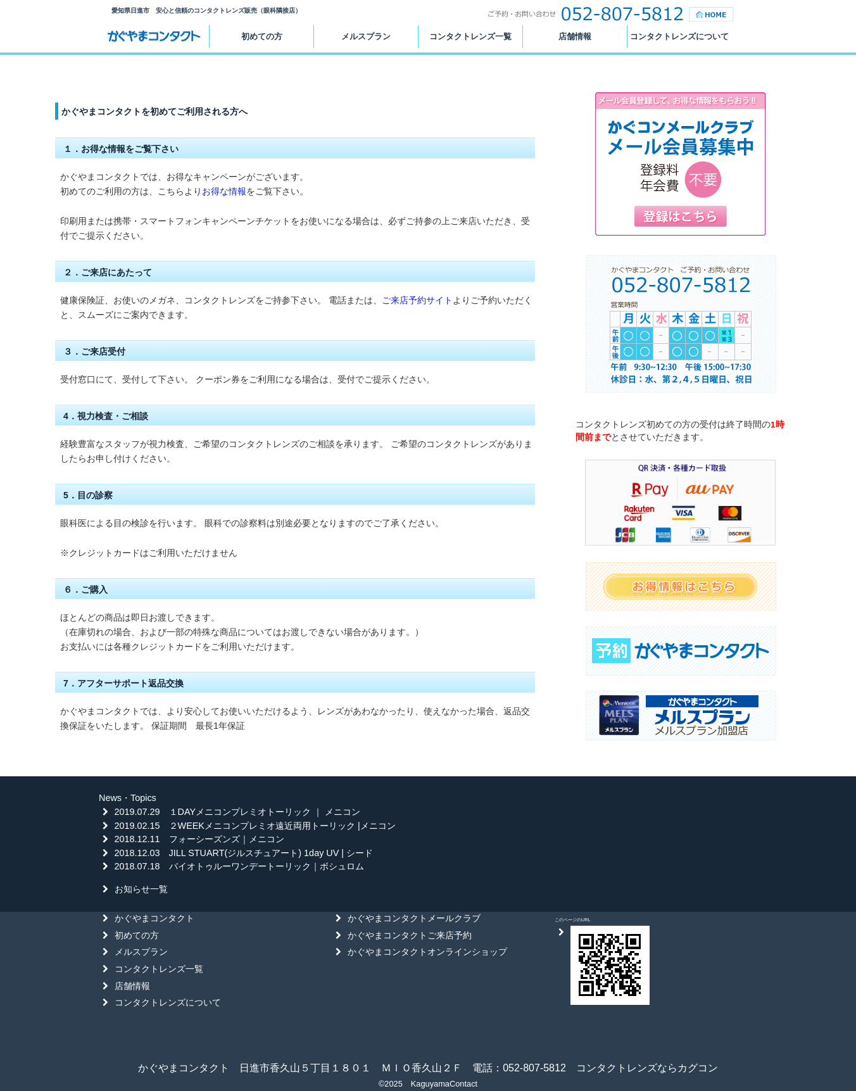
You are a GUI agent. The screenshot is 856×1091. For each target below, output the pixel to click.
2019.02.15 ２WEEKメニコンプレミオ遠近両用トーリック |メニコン (255, 826)
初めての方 (261, 36)
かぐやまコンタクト (154, 36)
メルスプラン (366, 36)
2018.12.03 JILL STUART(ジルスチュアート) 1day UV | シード (244, 853)
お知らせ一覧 (141, 889)
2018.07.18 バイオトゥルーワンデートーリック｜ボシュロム (239, 866)
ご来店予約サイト (417, 300)
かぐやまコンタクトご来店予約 (410, 935)
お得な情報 (224, 191)
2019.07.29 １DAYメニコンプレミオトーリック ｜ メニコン (238, 812)
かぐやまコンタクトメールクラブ (414, 918)
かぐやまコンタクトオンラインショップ (427, 952)
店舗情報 (574, 36)
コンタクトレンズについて (679, 36)
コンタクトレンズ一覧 (470, 36)
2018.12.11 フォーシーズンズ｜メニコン (199, 839)
